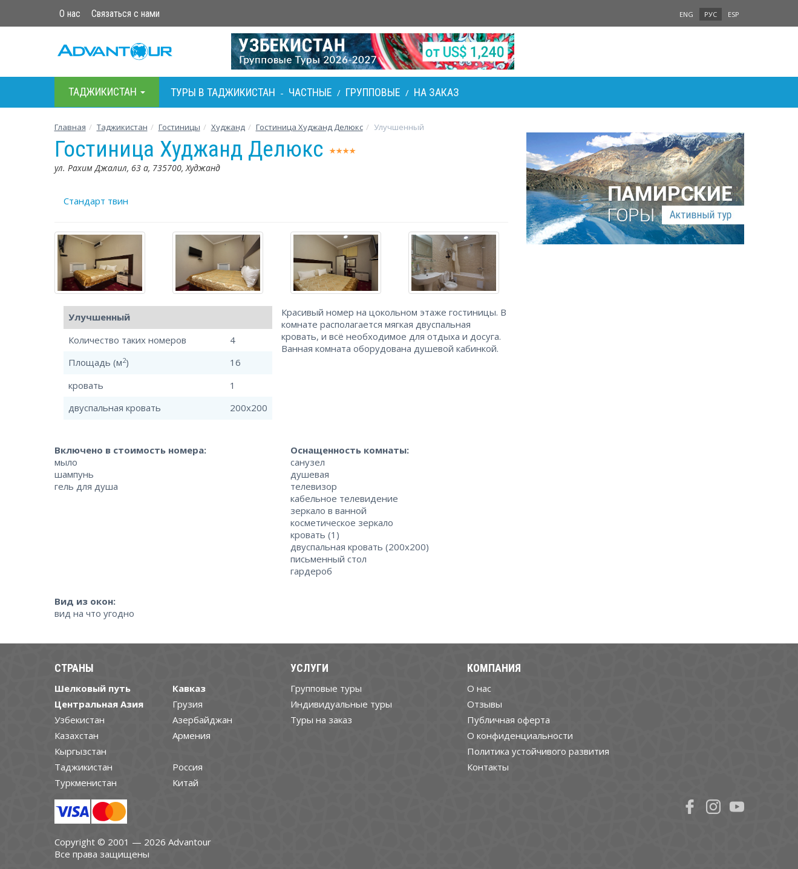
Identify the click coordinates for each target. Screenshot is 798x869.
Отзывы (484, 704)
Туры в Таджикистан (223, 92)
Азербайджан (202, 720)
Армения (191, 735)
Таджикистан (122, 127)
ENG (686, 14)
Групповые (373, 92)
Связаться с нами (125, 13)
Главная (70, 127)
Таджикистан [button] (106, 91)
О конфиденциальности (520, 735)
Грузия (187, 704)
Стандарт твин (96, 201)
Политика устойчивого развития (538, 751)
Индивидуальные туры (341, 704)
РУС (710, 14)
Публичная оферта (508, 720)
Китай (185, 782)
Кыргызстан (80, 751)
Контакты (488, 767)
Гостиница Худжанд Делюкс (309, 127)
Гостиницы (179, 127)
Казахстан (76, 735)
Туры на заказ (321, 720)
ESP (733, 14)
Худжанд (228, 127)
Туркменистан (85, 782)
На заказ (436, 92)
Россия (187, 767)
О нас (69, 13)
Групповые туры (326, 688)
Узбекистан (79, 720)
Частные (310, 92)
